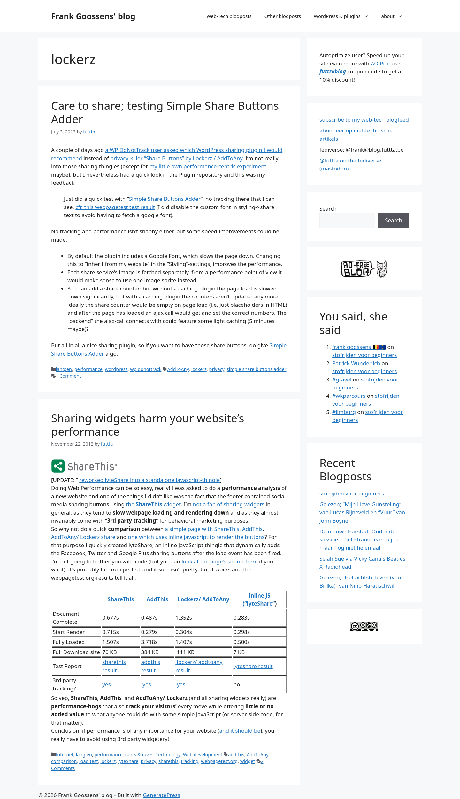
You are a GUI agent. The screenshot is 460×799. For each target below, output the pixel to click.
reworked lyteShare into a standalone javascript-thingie (149, 480)
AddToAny (178, 369)
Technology (168, 754)
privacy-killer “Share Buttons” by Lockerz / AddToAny (176, 158)
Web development (202, 754)
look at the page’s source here (219, 561)
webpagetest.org (219, 761)
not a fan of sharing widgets (228, 504)
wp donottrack (145, 369)
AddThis (252, 528)
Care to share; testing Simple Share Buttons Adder (165, 112)
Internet (64, 754)
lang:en (64, 369)
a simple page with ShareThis (202, 528)
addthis (236, 754)
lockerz (199, 369)
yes (106, 684)
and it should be (240, 730)
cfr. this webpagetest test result (115, 207)
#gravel (341, 379)
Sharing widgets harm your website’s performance (147, 425)
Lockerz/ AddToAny (203, 599)
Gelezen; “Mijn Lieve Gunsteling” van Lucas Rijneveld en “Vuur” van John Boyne (362, 512)
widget (247, 761)
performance (88, 369)
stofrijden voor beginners (364, 354)
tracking (189, 761)
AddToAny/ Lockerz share (84, 536)
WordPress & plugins (344, 16)
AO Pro (379, 63)
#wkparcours (348, 395)
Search (328, 208)
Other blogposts (282, 16)
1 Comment (68, 376)
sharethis (168, 761)
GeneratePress (161, 795)
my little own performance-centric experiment (208, 166)
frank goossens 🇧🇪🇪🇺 (359, 347)
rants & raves (139, 754)
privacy (217, 369)
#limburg (344, 412)
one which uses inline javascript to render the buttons (196, 536)
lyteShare (128, 761)
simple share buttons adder (257, 369)
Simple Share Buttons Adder (165, 198)
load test (88, 761)
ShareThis (121, 599)
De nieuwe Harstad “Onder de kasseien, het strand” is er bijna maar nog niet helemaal (359, 539)
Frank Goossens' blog (93, 16)
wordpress (116, 369)
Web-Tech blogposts (229, 16)
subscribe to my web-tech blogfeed (364, 119)
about (395, 16)
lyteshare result (253, 666)
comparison (64, 761)
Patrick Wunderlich (356, 363)
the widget (153, 504)
